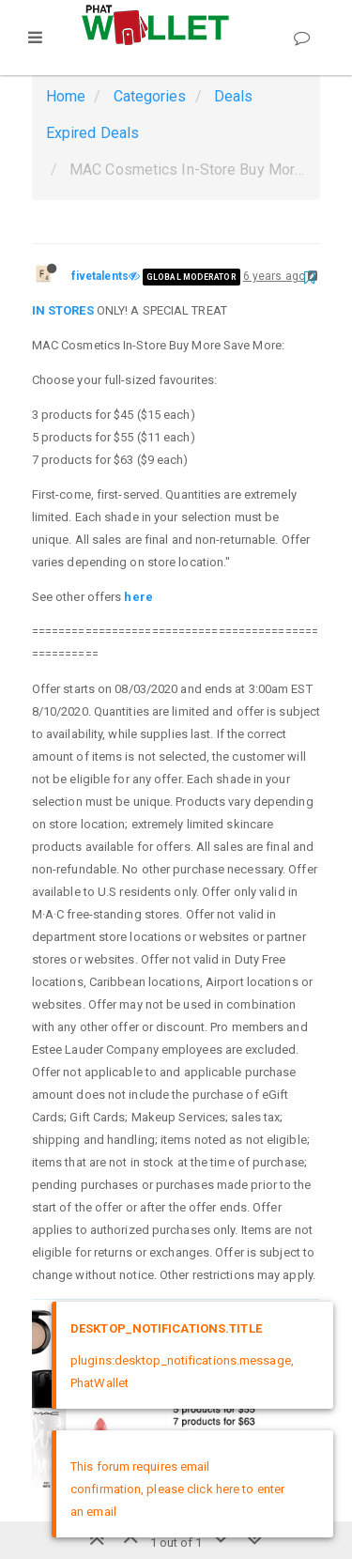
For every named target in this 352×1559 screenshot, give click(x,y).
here (138, 597)
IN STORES (63, 310)
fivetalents (100, 276)
